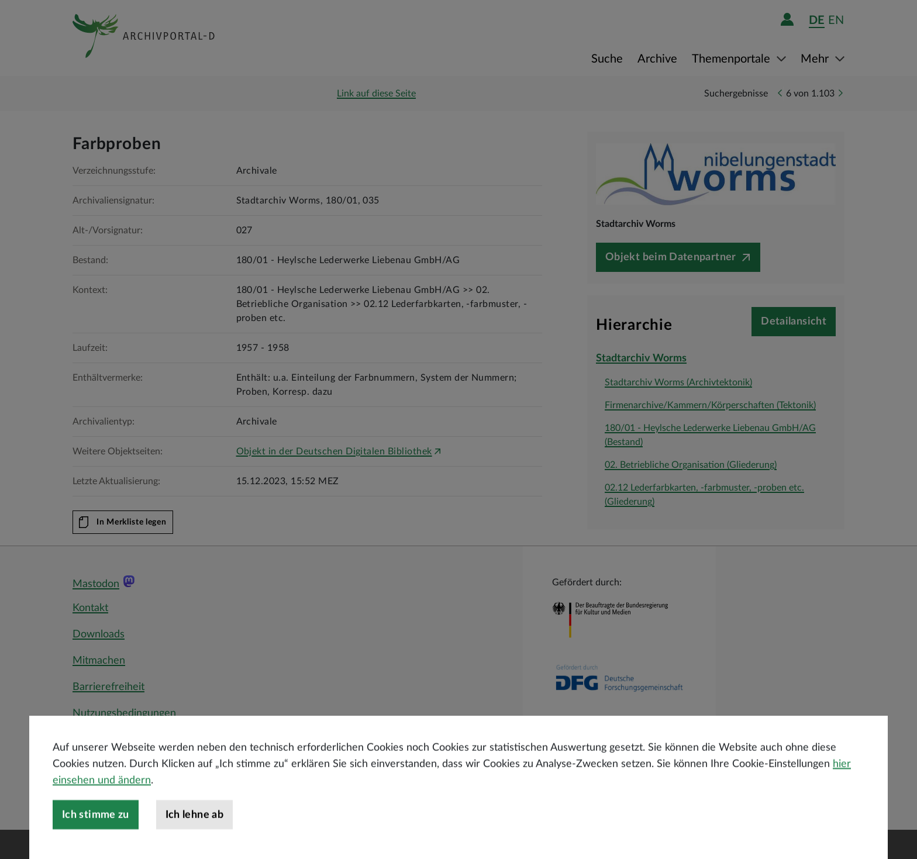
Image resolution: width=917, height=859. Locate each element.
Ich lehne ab (194, 842)
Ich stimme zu (95, 842)
